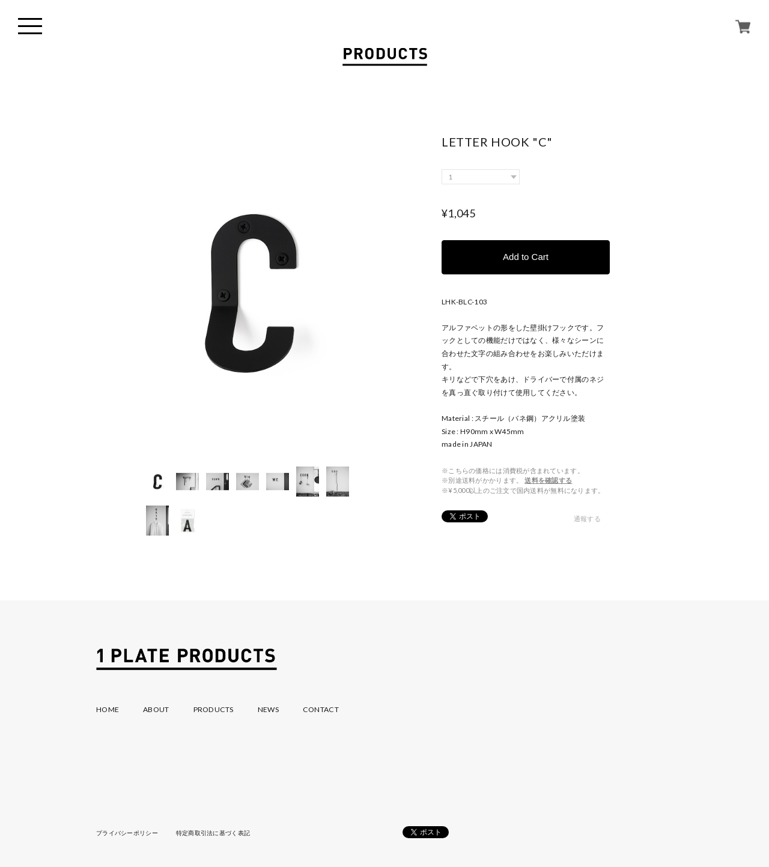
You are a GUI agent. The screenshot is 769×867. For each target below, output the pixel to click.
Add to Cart (526, 257)
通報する (587, 518)
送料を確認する (548, 480)
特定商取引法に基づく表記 (213, 832)
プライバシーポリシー (127, 832)
